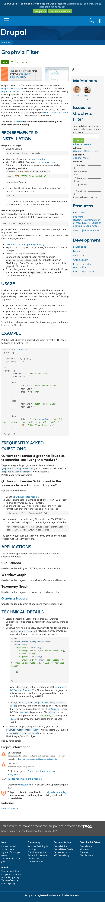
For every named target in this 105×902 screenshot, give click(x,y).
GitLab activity (80, 259)
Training (41, 846)
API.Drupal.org (61, 855)
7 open (76, 157)
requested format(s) (11, 91)
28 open (77, 150)
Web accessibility (10, 871)
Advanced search (82, 144)
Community (33, 842)
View (6, 62)
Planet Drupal (8, 846)
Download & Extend (90, 842)
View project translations (86, 230)
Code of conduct (36, 861)
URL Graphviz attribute (56, 112)
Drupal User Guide (63, 849)
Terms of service (9, 880)
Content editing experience (41, 775)
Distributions (86, 855)
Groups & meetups (37, 855)
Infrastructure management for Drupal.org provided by (46, 826)
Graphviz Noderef (14, 603)
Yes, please (40, 11)
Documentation (62, 842)
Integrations (14, 779)
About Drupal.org (10, 877)
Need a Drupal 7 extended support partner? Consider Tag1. (29, 830)
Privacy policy (8, 883)
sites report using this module (25, 783)
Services (31, 846)
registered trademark (48, 895)
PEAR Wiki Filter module (26, 500)
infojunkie (24, 789)
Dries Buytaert (71, 895)
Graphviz (6, 88)
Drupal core (86, 846)
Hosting (31, 849)
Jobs (3, 861)
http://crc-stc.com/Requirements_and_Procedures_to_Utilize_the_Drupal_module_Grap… (87, 221)
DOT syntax (17, 88)
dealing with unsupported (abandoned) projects (37, 764)
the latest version (37, 159)
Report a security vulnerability (82, 266)
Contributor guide (36, 852)
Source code (79, 246)
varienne (18, 121)
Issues (76, 251)
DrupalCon (33, 858)
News (4, 842)
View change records (84, 271)
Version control (19, 62)
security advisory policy (20, 75)
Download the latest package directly (25, 244)
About (4, 867)
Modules (5, 42)
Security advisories (11, 858)
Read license (79, 212)
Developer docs (62, 852)
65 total (95, 150)
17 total (85, 157)
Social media (7, 849)
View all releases (9, 813)
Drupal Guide (60, 846)
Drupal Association (11, 874)
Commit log (79, 255)
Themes (84, 852)
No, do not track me (60, 11)
